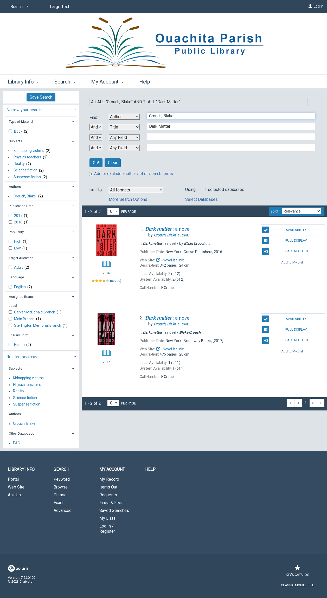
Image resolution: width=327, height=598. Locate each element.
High (18, 241)
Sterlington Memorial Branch (38, 325)
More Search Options (128, 199)
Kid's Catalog (297, 572)
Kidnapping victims (29, 151)
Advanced (63, 510)
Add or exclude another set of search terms (131, 173)
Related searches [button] (23, 356)
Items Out (108, 487)
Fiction (19, 345)
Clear (112, 162)
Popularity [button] (16, 232)
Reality (19, 164)
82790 (115, 281)
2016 (18, 222)
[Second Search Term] (228, 126)
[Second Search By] (124, 127)
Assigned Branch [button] (22, 297)
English (20, 287)
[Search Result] (106, 241)
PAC (16, 443)
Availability (284, 230)
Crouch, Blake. (25, 196)
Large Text (59, 6)
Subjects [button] (15, 141)
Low (18, 248)
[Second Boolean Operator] (95, 137)
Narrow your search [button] (24, 109)
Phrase (60, 494)
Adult (19, 267)
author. (171, 235)
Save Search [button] (41, 97)
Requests (108, 494)
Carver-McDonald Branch (35, 312)
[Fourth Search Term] (228, 147)
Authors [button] (15, 187)
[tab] (41, 109)
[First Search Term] (228, 116)
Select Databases (201, 199)
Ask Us (14, 494)
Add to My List (292, 262)
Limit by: (96, 190)
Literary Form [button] (18, 335)
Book (18, 131)
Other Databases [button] (21, 433)
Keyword (62, 479)
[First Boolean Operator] (95, 127)
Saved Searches (114, 510)
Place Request (285, 251)
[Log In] (310, 6)
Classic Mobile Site (297, 585)
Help (150, 469)
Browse (61, 487)
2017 (18, 216)
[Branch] (18, 7)
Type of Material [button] (21, 122)
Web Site (16, 487)
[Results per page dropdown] (113, 211)
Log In (318, 6)
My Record (109, 479)
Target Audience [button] (21, 258)
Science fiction (25, 170)
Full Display (284, 240)
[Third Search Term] (228, 137)
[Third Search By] (124, 137)
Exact (58, 502)
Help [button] (147, 82)
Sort (275, 211)
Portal (13, 479)
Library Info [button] (23, 82)
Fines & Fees (111, 502)
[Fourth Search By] (124, 148)
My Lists (107, 518)
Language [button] (16, 277)
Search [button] (64, 82)
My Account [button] (107, 82)
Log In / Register (107, 529)
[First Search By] (124, 117)
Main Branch (24, 319)
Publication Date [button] (21, 206)
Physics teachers (27, 157)
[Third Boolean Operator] (95, 148)
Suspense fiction (27, 177)
